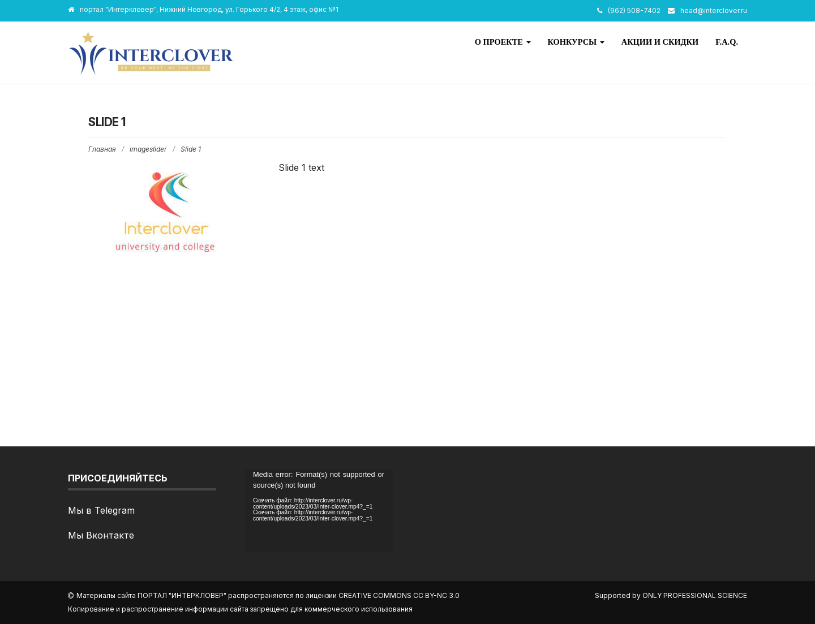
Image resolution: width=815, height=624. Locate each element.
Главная (102, 149)
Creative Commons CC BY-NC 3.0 (399, 595)
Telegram (115, 510)
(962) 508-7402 (634, 10)
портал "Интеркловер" (182, 595)
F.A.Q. (726, 41)
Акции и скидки (659, 41)
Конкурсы (576, 41)
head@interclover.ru (713, 10)
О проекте (503, 41)
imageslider (148, 149)
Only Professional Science (694, 595)
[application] (318, 510)
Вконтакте (110, 535)
